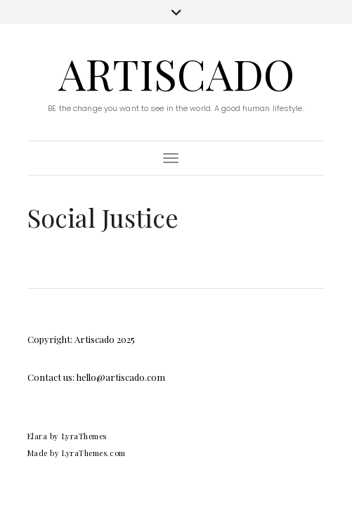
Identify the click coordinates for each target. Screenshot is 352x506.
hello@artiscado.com (121, 377)
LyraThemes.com (94, 453)
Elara (37, 436)
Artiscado (176, 73)
